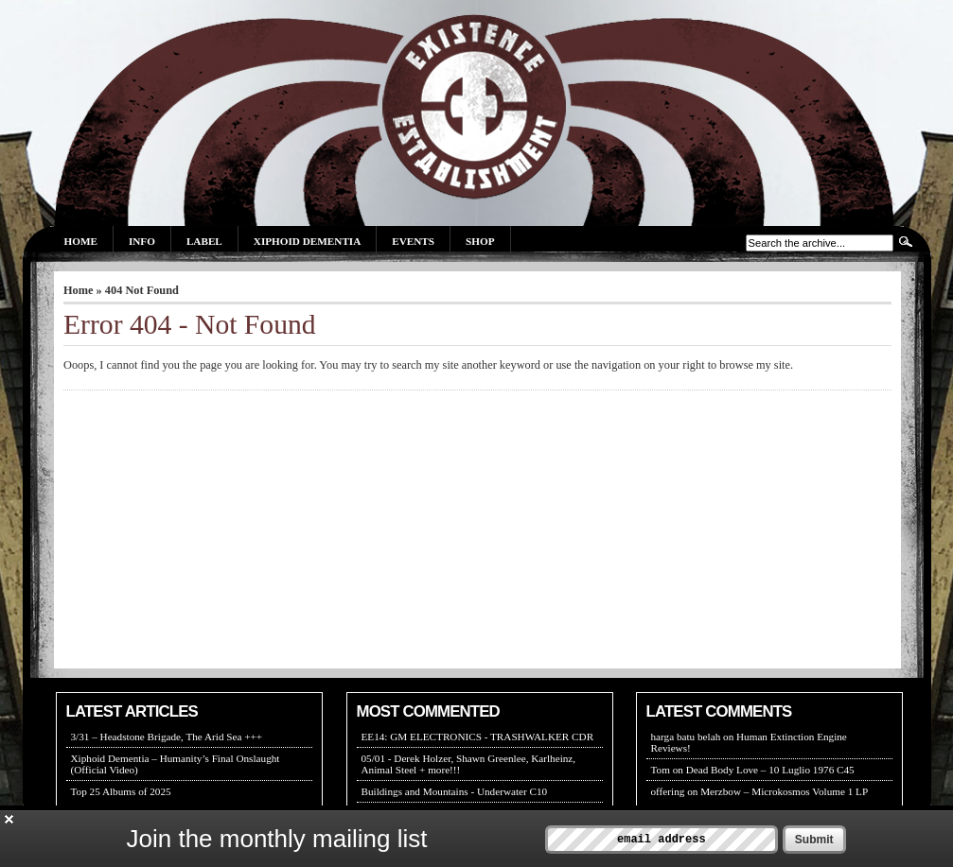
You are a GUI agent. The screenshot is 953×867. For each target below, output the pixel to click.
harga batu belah (686, 736)
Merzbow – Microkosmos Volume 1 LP (784, 791)
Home (80, 241)
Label (204, 241)
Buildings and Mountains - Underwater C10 (455, 791)
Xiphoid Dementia (307, 241)
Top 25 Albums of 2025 (121, 791)
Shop (480, 241)
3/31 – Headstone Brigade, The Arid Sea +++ (167, 736)
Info (142, 241)
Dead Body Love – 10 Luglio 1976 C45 (770, 769)
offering (668, 791)
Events (413, 241)
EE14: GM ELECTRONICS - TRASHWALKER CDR (478, 736)
